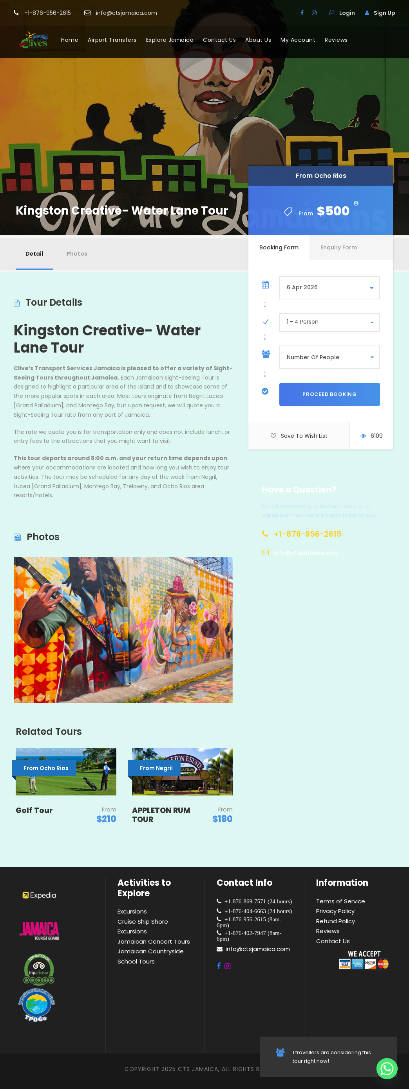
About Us (258, 40)
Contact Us (219, 40)
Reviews (336, 40)
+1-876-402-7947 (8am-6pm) (249, 936)
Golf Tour (34, 810)
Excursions (132, 911)
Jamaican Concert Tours (154, 941)
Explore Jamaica (170, 40)
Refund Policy (335, 921)
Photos (77, 254)
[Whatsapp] (387, 1068)
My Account (298, 40)
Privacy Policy (335, 911)
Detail (34, 254)
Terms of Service (340, 901)
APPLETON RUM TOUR (161, 815)
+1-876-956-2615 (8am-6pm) (249, 922)
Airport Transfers (112, 40)
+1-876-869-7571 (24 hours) (256, 901)
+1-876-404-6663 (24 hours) (256, 911)
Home (69, 40)
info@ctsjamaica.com (258, 949)
